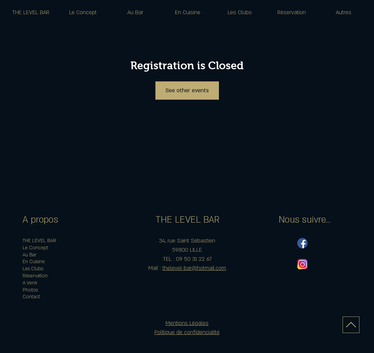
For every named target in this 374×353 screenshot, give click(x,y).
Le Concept (35, 248)
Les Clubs (33, 269)
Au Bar (29, 255)
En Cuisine (34, 261)
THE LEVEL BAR (39, 240)
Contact (31, 297)
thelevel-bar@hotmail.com (194, 268)
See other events (187, 90)
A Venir (30, 283)
